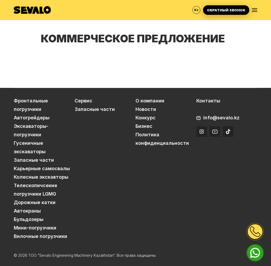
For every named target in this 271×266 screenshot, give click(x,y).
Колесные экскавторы (41, 177)
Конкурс (146, 117)
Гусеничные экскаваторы (30, 147)
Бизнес (144, 126)
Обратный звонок (226, 10)
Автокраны (27, 211)
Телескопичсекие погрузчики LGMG (35, 190)
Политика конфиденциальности (162, 139)
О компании (150, 100)
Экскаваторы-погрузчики (31, 130)
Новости (146, 109)
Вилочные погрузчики (40, 236)
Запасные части (34, 160)
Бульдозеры (28, 219)
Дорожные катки (35, 202)
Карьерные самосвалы (42, 168)
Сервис (83, 100)
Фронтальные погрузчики (31, 105)
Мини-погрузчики (35, 228)
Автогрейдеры (31, 117)
